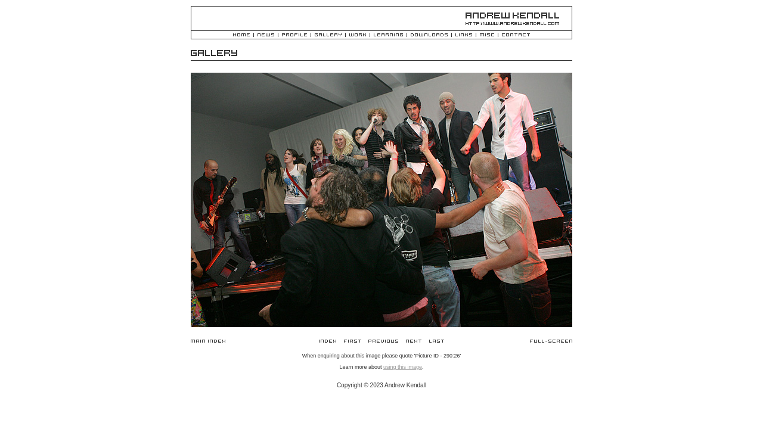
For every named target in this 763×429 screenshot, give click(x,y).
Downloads (429, 35)
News (266, 35)
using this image (402, 367)
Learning (388, 35)
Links (463, 35)
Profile (294, 35)
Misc (487, 35)
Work (357, 35)
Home (241, 35)
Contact (516, 35)
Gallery (328, 35)
